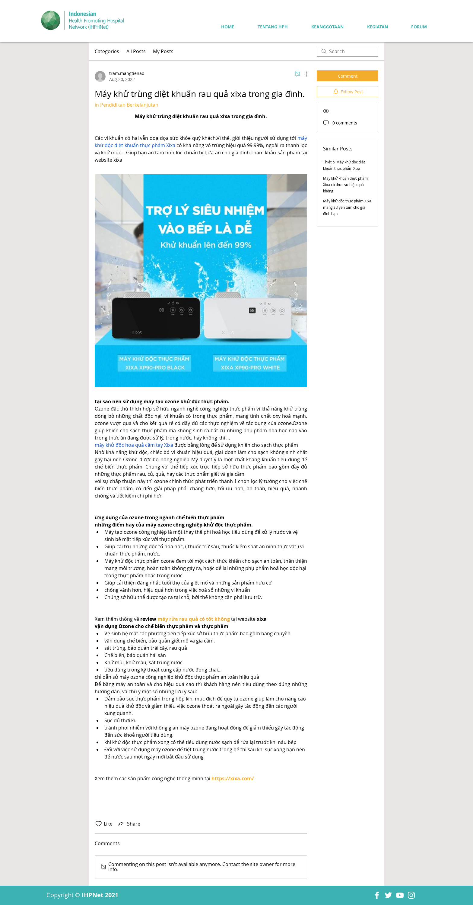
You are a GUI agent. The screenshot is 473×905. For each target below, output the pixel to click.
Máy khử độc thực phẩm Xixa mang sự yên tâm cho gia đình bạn (347, 207)
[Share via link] (128, 823)
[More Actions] (303, 74)
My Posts (163, 51)
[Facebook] (377, 895)
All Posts (136, 51)
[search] (347, 51)
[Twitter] (388, 895)
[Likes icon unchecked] (99, 823)
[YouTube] (400, 895)
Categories (107, 51)
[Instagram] (411, 895)
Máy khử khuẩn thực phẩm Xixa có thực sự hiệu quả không (345, 184)
